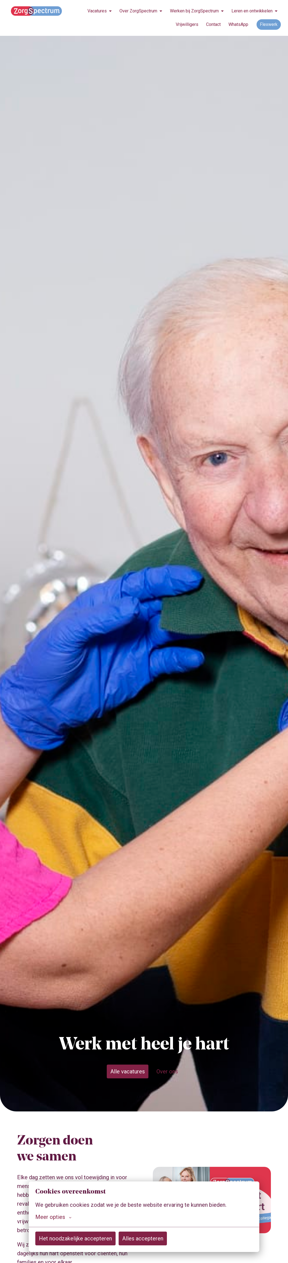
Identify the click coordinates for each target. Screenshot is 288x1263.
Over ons (167, 1071)
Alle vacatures (127, 1071)
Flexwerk (269, 24)
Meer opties (53, 1217)
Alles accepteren (142, 1238)
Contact (213, 24)
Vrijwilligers (187, 24)
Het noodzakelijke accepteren (75, 1238)
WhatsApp (238, 24)
